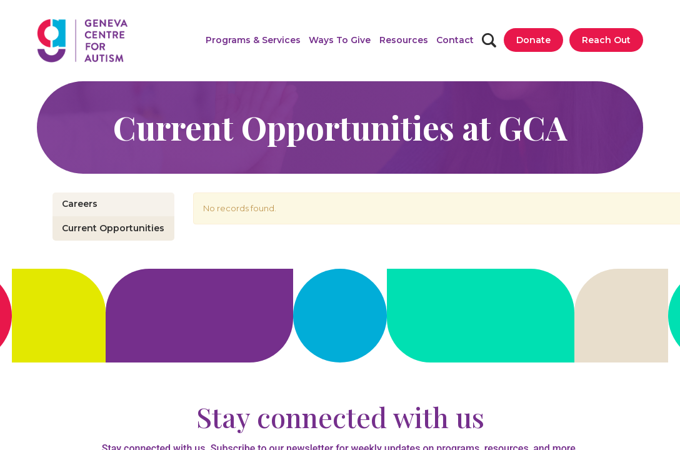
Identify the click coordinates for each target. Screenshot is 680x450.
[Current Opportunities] (113, 229)
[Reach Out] (606, 40)
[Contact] (455, 40)
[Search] (489, 40)
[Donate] (533, 40)
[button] (253, 40)
